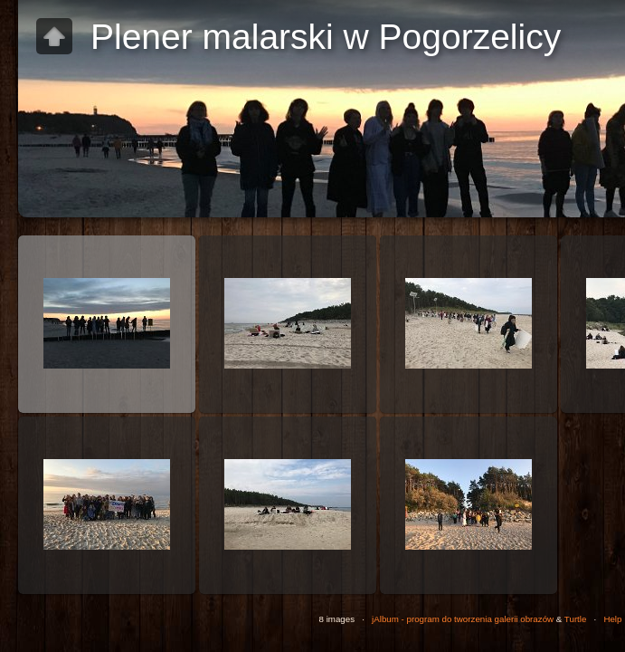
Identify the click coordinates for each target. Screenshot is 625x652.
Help (612, 619)
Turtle (575, 619)
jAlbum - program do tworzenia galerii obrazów (463, 619)
